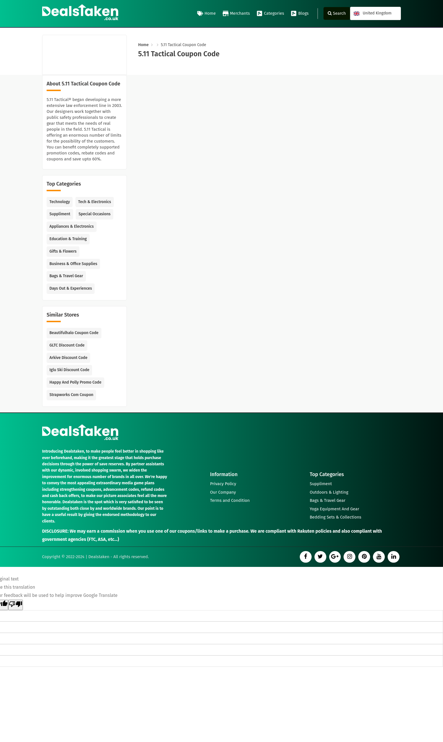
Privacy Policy (223, 483)
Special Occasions (94, 214)
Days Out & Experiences (70, 288)
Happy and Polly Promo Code (75, 382)
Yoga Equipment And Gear (334, 508)
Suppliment (59, 214)
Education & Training (68, 238)
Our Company (223, 491)
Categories (270, 13)
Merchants (236, 13)
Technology (59, 201)
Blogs (300, 13)
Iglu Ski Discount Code (69, 369)
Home (206, 13)
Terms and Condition (230, 500)
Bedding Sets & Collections (335, 517)
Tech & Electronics (94, 201)
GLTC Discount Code (66, 345)
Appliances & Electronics (71, 226)
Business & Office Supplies (73, 263)
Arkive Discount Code (68, 357)
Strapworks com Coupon (71, 394)
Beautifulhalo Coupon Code (74, 332)
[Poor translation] (15, 605)
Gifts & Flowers (63, 251)
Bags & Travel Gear (66, 276)
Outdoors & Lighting (329, 491)
